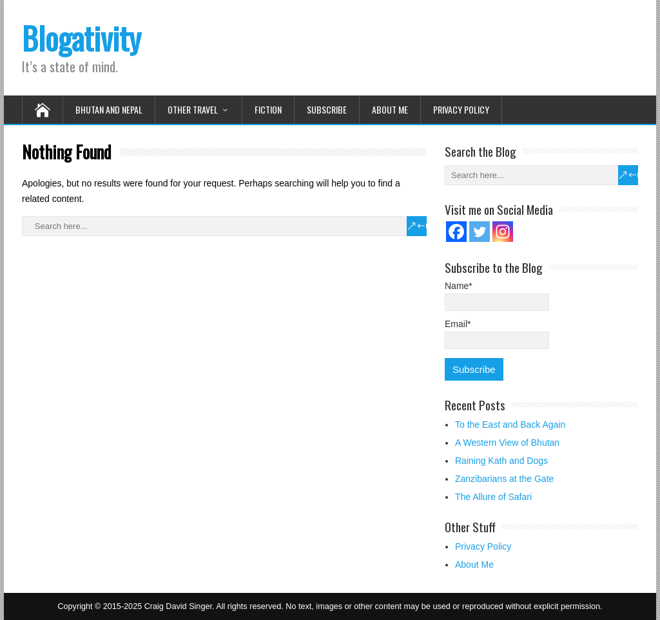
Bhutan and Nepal (108, 109)
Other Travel (193, 109)
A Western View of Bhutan (507, 442)
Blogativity (81, 38)
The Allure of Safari (493, 497)
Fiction (268, 109)
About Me (390, 109)
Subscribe (327, 109)
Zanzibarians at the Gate (504, 479)
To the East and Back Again (510, 424)
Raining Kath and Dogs (501, 460)
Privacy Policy (461, 109)
